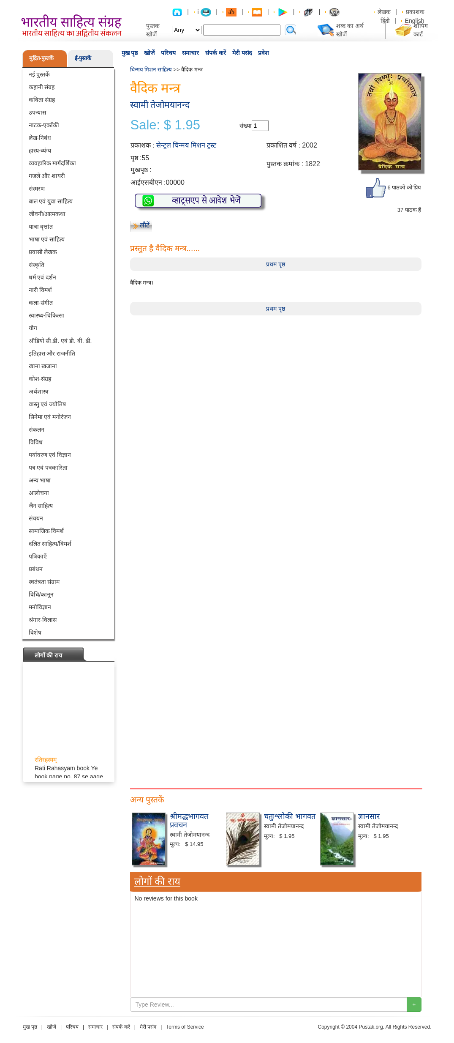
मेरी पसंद (242, 52)
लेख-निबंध (40, 137)
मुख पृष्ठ (130, 52)
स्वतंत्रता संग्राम (44, 581)
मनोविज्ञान (40, 607)
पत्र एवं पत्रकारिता (48, 467)
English (414, 20)
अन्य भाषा (40, 480)
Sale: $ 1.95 (165, 125)
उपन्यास (37, 112)
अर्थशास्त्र (39, 391)
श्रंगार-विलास (43, 619)
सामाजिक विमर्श (46, 531)
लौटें (145, 225)
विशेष (35, 632)
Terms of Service (185, 1027)
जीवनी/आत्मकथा (47, 214)
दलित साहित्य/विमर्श (50, 543)
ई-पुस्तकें (83, 58)
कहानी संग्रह (42, 87)
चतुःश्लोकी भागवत (289, 816)
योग (33, 328)
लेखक (384, 11)
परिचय (168, 52)
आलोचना (39, 493)
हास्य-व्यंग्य (40, 150)
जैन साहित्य (41, 505)
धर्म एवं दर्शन (43, 277)
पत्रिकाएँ (38, 556)
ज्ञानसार (369, 816)
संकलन (36, 429)
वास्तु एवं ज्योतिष (47, 404)
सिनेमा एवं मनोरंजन (50, 416)
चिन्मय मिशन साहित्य (151, 69)
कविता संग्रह (42, 99)
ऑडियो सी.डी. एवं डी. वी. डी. (60, 340)
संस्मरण (37, 188)
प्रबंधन (36, 569)
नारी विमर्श (40, 290)
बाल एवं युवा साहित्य (51, 201)
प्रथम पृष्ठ (275, 264)
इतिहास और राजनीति (52, 353)
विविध (36, 442)
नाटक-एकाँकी (44, 125)
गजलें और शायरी (47, 175)
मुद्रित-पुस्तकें (41, 58)
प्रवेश (263, 52)
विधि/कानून (41, 594)
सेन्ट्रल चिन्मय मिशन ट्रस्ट (186, 145)
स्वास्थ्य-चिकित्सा (47, 315)
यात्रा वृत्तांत (41, 226)
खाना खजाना (43, 366)
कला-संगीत (41, 302)
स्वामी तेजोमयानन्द (160, 105)
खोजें (149, 52)
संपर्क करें (215, 52)
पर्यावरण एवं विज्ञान (50, 455)
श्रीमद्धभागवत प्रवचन (189, 820)
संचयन (36, 518)
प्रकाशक (415, 11)
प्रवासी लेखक (43, 252)
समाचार (190, 52)
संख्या (245, 125)
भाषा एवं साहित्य (47, 239)
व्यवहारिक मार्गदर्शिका (52, 163)
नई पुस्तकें (39, 74)
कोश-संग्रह (40, 378)
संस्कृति (36, 264)
